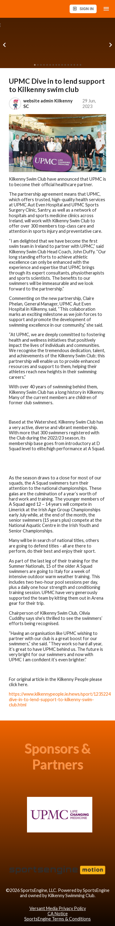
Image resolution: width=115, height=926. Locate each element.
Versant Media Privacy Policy (57, 908)
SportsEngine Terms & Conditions (57, 918)
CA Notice (58, 913)
